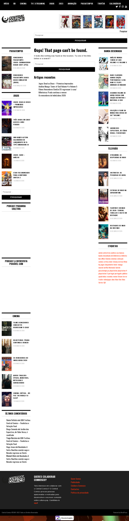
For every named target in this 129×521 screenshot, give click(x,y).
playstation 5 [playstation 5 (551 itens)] (113, 273)
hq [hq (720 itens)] (109, 264)
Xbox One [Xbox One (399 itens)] (105, 282)
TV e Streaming (38, 3)
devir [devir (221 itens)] (118, 261)
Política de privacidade (80, 492)
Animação (72, 3)
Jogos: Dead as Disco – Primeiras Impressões (56, 83)
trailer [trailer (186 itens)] (116, 279)
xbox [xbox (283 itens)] (99, 282)
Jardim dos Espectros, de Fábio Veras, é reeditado (17, 432)
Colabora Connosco (78, 485)
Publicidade (75, 482)
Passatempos (87, 3)
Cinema (23, 3)
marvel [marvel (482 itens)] (110, 267)
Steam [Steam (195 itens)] (106, 279)
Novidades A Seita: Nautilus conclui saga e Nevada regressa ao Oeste (17, 449)
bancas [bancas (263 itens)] (123, 252)
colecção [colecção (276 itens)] (101, 261)
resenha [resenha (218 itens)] (124, 276)
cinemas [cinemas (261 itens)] (121, 258)
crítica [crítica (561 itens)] (113, 261)
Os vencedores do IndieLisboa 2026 (52, 95)
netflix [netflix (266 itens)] (116, 267)
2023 (61, 3)
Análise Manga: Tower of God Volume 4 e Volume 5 (58, 86)
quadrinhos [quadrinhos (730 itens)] (116, 276)
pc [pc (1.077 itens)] (114, 270)
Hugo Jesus (10, 446)
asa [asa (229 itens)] (118, 252)
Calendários (115, 3)
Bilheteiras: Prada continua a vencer (53, 92)
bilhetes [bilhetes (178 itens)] (101, 258)
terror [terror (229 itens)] (111, 279)
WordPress (124, 512)
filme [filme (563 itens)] (106, 264)
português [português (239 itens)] (102, 276)
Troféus (101, 3)
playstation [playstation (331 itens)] (119, 270)
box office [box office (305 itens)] (108, 258)
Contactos (75, 489)
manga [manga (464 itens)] (105, 267)
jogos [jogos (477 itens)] (112, 264)
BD (14, 3)
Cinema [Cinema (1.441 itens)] (114, 258)
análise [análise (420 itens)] (114, 252)
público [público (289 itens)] (108, 276)
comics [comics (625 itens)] (107, 261)
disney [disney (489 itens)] (122, 261)
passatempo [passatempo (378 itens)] (108, 270)
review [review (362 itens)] (100, 279)
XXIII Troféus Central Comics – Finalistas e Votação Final (18, 423)
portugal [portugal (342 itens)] (122, 273)
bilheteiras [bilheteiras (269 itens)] (118, 255)
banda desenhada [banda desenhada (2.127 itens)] (104, 255)
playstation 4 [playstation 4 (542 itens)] (103, 273)
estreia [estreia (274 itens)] (101, 264)
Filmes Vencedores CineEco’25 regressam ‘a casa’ (58, 89)
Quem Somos (76, 478)
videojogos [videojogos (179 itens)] (122, 279)
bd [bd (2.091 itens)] (113, 255)
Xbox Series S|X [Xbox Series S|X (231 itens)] (114, 282)
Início (6, 3)
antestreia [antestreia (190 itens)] (107, 252)
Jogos (51, 3)
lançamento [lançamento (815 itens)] (119, 264)
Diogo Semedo (11, 429)
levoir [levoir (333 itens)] (100, 267)
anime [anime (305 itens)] (100, 252)
